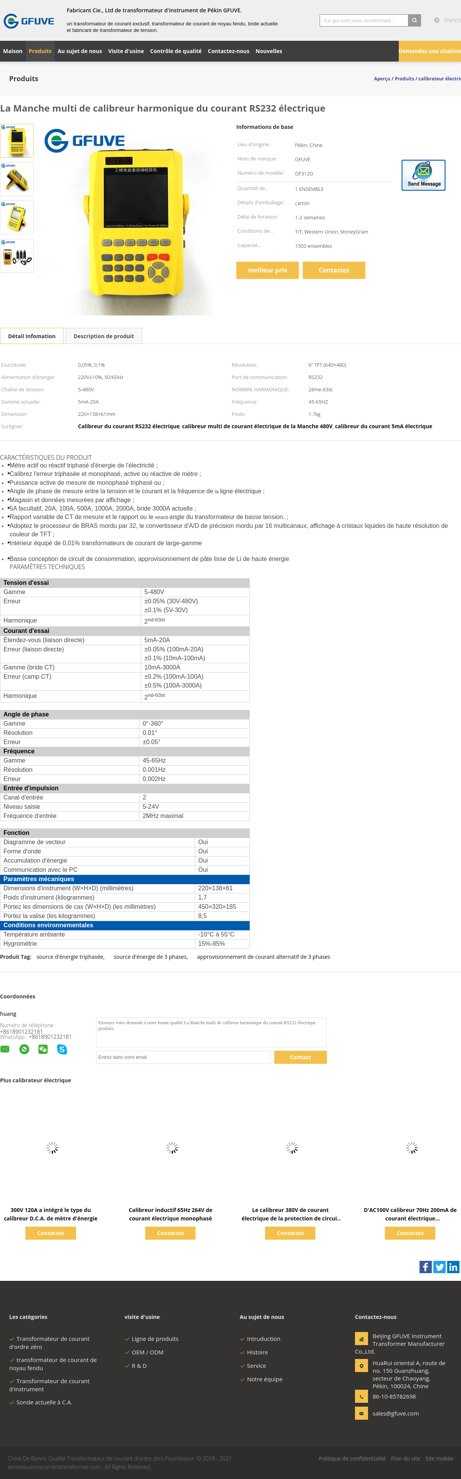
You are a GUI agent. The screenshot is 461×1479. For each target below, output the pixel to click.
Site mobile (439, 1458)
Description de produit (104, 336)
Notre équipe (261, 1379)
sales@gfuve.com (396, 1413)
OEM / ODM (144, 1352)
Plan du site (405, 1458)
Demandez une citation (430, 51)
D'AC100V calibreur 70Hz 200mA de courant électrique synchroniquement (410, 1218)
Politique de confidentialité (352, 1458)
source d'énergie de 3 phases (150, 956)
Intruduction (260, 1338)
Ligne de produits (151, 1338)
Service (253, 1365)
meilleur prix (267, 270)
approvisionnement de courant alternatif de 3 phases (263, 956)
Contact (300, 1057)
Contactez (334, 270)
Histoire (254, 1352)
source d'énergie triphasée (69, 956)
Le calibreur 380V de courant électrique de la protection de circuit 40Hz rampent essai (290, 1218)
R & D (135, 1365)
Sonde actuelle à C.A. (40, 1402)
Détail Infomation (32, 336)
